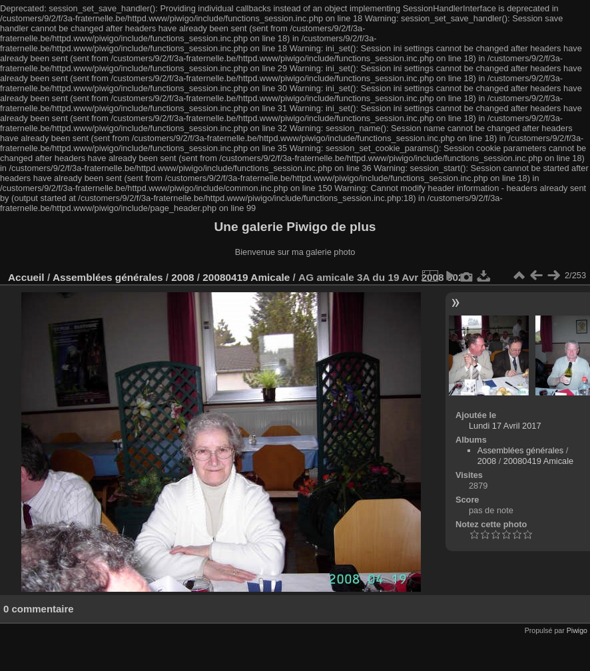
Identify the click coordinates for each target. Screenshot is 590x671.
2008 (182, 277)
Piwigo (577, 630)
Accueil (26, 277)
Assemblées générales (108, 277)
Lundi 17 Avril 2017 (505, 426)
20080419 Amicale (246, 277)
